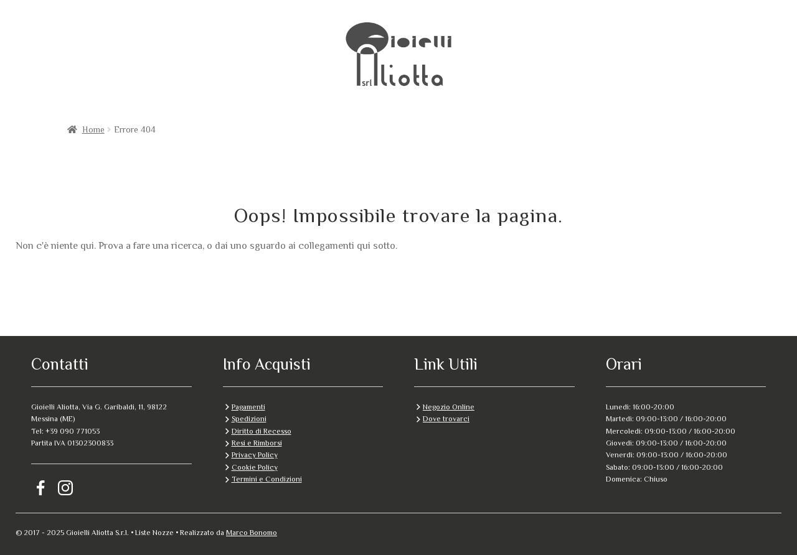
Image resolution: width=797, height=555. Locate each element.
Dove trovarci (446, 418)
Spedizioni (249, 418)
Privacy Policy (255, 454)
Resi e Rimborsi (257, 443)
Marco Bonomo (251, 532)
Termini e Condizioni (267, 479)
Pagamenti (248, 407)
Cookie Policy (255, 467)
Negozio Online (448, 407)
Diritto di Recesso (261, 431)
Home (93, 129)
